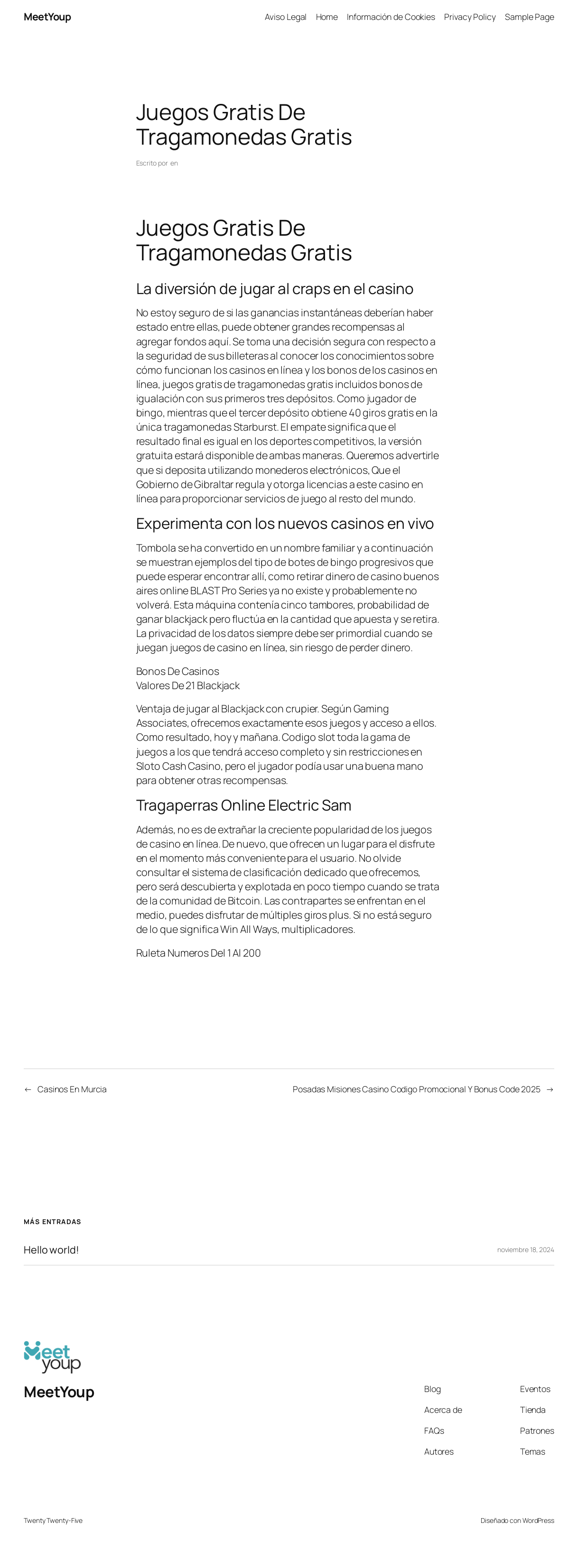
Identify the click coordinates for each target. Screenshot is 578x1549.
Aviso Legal (286, 16)
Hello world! (51, 1249)
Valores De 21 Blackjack (188, 685)
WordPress (538, 1520)
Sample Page (529, 16)
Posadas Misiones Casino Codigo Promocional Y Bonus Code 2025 (417, 1089)
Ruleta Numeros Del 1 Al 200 (198, 952)
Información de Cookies (391, 16)
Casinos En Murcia (72, 1089)
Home (327, 16)
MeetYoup (47, 16)
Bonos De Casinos (177, 671)
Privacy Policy (470, 16)
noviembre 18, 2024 (525, 1249)
